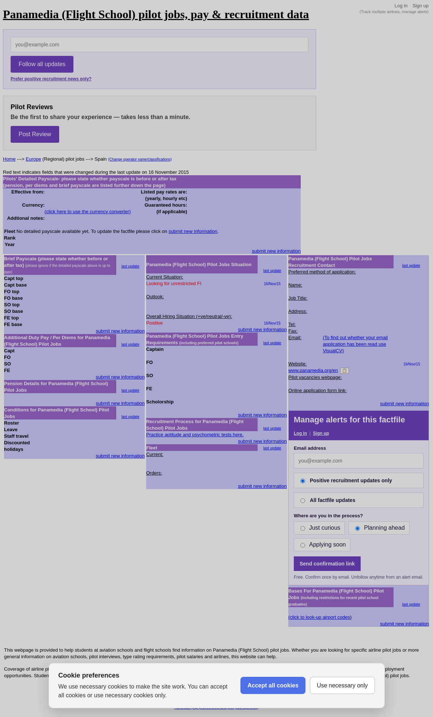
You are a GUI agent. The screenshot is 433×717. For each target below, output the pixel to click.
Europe (33, 159)
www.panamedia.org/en (313, 370)
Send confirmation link (327, 564)
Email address (310, 448)
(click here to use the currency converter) (88, 211)
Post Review (35, 134)
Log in (401, 5)
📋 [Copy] (344, 370)
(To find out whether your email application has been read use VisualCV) (355, 344)
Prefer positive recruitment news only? (51, 78)
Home (9, 159)
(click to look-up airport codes (319, 617)
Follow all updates (42, 64)
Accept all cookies (273, 685)
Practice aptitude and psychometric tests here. (195, 434)
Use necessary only (342, 685)
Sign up (421, 5)
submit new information (192, 231)
